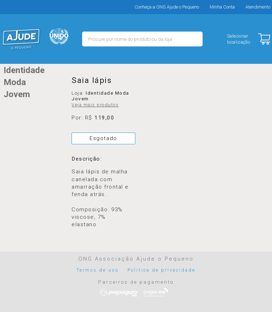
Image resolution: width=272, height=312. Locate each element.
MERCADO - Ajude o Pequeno (21, 39)
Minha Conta (222, 7)
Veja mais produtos (95, 104)
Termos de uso (97, 270)
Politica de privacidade (162, 270)
